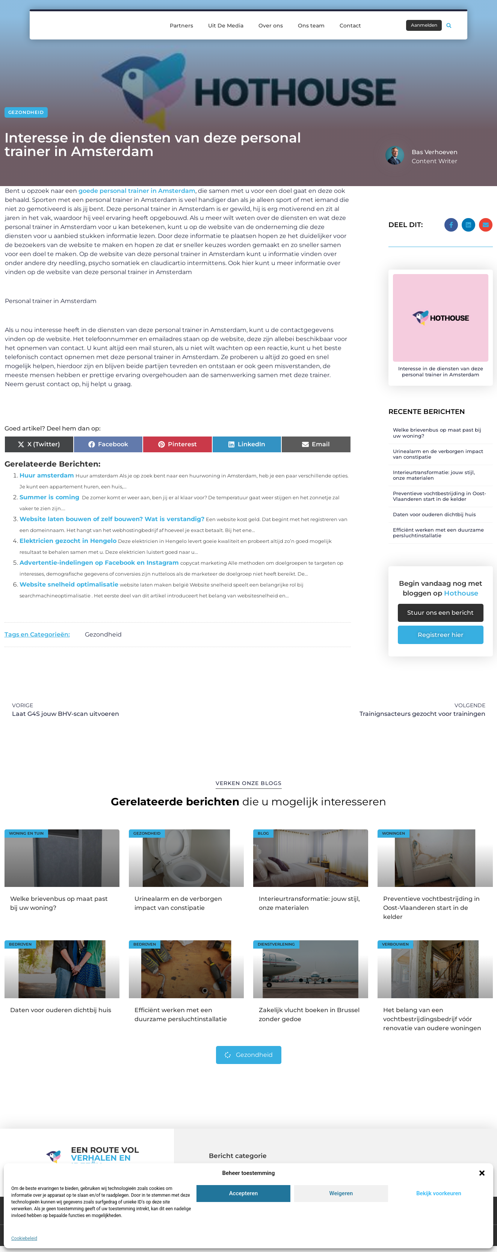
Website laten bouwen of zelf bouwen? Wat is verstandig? (112, 519)
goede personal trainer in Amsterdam (136, 190)
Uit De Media (225, 20)
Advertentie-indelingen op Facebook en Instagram (99, 562)
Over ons (270, 20)
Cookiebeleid (24, 1238)
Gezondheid (26, 112)
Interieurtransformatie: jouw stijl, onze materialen (434, 470)
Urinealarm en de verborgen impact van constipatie (438, 449)
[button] (482, 1173)
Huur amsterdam (47, 475)
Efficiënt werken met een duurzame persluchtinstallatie (438, 527)
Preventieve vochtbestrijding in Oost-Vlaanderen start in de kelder (439, 491)
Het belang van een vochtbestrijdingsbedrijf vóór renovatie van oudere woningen (432, 1018)
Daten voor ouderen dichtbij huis (434, 509)
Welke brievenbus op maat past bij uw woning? (437, 428)
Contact (350, 20)
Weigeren (341, 1193)
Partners (181, 20)
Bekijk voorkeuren (438, 1193)
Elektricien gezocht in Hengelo (68, 540)
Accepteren (243, 1193)
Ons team (311, 20)
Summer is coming (49, 497)
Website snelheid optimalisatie (69, 584)
